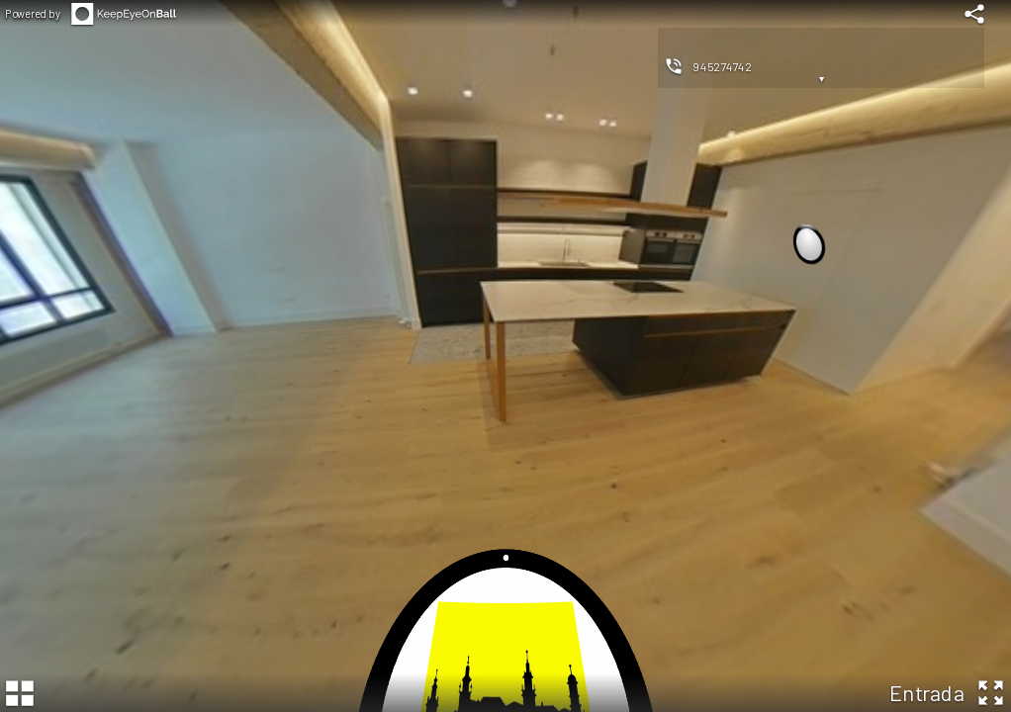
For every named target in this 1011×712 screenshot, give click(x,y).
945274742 (722, 66)
